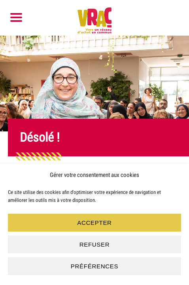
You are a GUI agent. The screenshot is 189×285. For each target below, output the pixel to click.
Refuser (94, 244)
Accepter (94, 222)
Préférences (94, 266)
